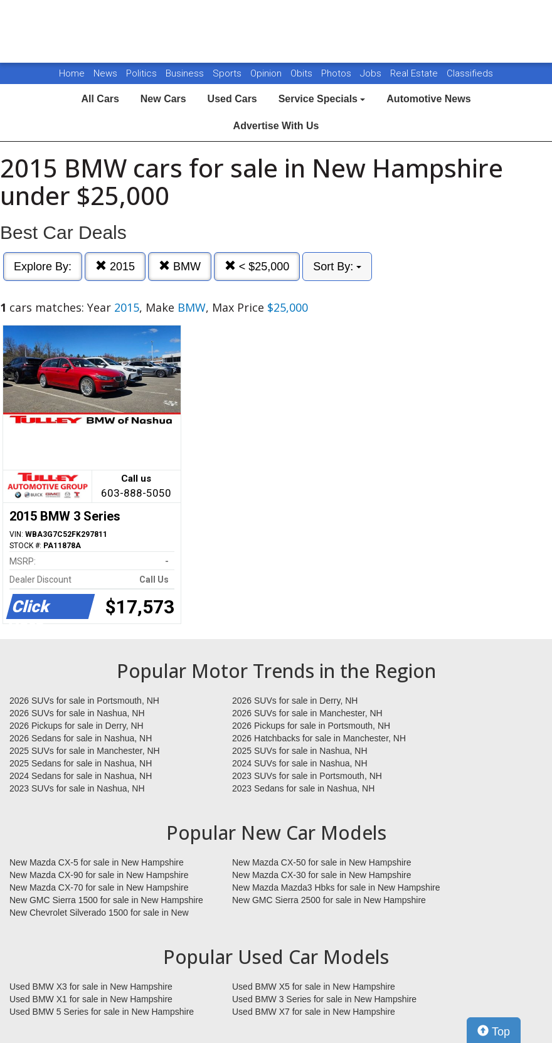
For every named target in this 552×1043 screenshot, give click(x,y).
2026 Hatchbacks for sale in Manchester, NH (319, 738)
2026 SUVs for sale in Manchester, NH (307, 713)
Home (72, 73)
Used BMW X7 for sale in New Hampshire (313, 1012)
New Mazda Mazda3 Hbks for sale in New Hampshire (336, 887)
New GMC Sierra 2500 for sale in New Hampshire (329, 900)
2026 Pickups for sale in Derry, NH (76, 726)
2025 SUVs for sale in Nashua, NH (300, 751)
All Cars (100, 98)
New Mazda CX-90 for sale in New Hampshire (99, 875)
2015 (115, 266)
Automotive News (428, 98)
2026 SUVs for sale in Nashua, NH (77, 713)
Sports (228, 73)
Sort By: (337, 266)
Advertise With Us (276, 125)
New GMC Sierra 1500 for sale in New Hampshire (106, 900)
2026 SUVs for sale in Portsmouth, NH (84, 701)
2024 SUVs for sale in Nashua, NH (300, 763)
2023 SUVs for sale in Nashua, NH (77, 788)
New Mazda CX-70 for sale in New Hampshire (99, 887)
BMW (180, 266)
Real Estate (415, 73)
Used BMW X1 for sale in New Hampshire (90, 999)
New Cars (163, 98)
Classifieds (470, 73)
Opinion (267, 73)
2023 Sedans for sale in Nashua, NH (303, 788)
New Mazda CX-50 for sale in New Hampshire (321, 862)
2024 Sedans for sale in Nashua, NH (80, 776)
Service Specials (322, 98)
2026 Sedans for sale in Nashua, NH (80, 738)
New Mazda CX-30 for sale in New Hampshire (321, 875)
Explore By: (43, 266)
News (105, 73)
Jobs (372, 73)
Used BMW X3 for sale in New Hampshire (90, 987)
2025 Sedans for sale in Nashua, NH (80, 763)
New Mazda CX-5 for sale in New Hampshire (96, 862)
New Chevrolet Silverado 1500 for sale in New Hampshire (99, 913)
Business (186, 73)
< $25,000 (257, 266)
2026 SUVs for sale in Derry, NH (295, 701)
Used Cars (232, 98)
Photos (337, 73)
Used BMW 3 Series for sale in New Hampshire (324, 999)
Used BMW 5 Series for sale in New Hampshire (101, 1012)
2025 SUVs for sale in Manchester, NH (84, 751)
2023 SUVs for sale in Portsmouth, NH (307, 776)
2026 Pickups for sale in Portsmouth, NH (311, 726)
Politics (141, 73)
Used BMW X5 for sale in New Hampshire (313, 987)
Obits (302, 73)
